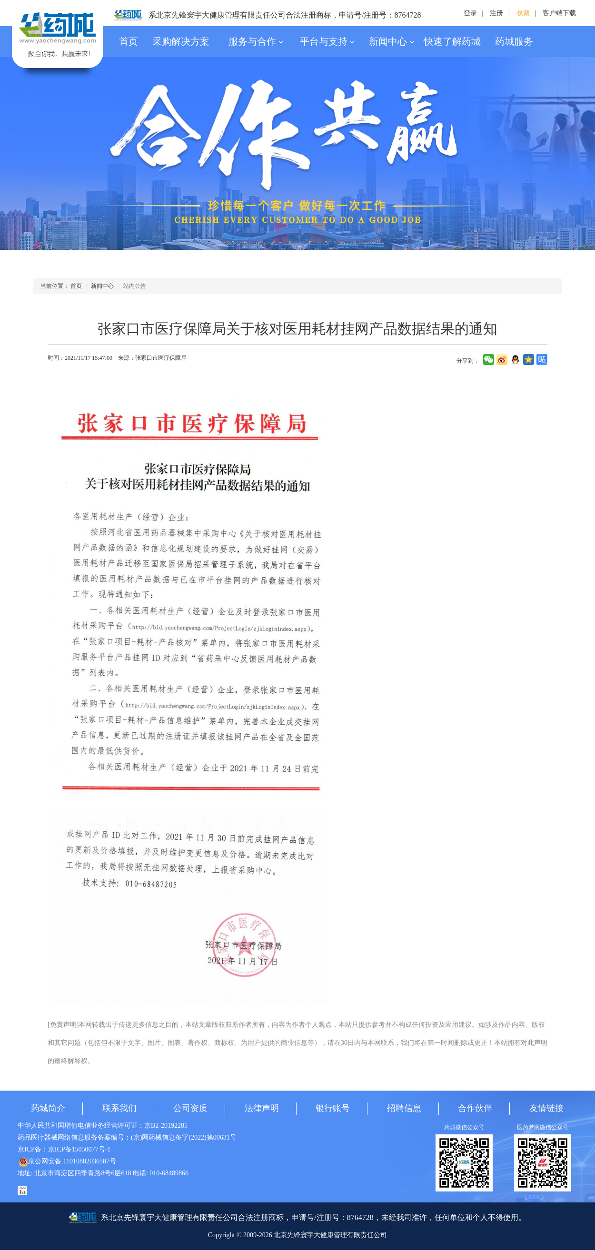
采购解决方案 (180, 41)
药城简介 (48, 1108)
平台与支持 (327, 41)
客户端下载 (559, 13)
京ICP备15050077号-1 (79, 1149)
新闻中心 (391, 41)
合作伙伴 (475, 1108)
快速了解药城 (452, 41)
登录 (470, 13)
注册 (496, 13)
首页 (128, 41)
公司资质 (190, 1108)
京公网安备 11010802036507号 (67, 1161)
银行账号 (333, 1108)
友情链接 (546, 1108)
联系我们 (119, 1108)
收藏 (523, 13)
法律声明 (262, 1108)
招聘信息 (404, 1108)
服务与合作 (255, 41)
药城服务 (514, 41)
